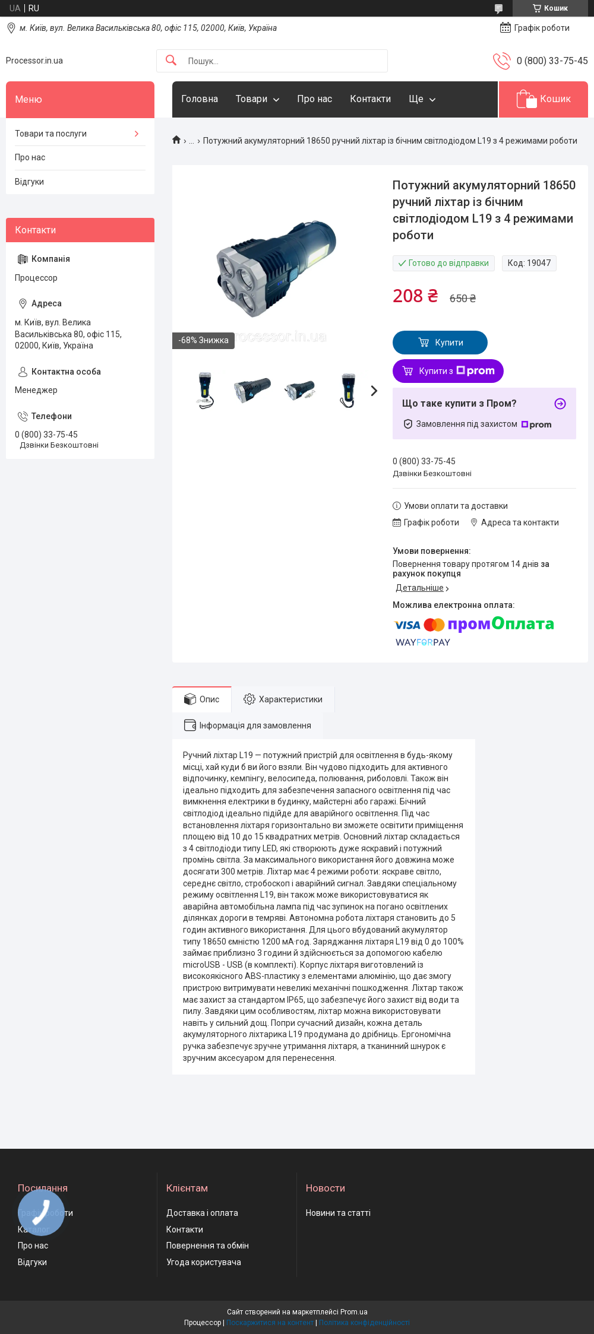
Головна (199, 98)
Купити (449, 342)
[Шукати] (171, 61)
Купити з (457, 371)
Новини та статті (338, 1213)
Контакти (370, 98)
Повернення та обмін (207, 1245)
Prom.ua (354, 1312)
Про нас (314, 98)
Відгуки (29, 181)
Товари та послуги (51, 133)
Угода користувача (203, 1262)
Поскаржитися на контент (270, 1323)
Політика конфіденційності (364, 1323)
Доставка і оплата (202, 1213)
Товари (251, 98)
